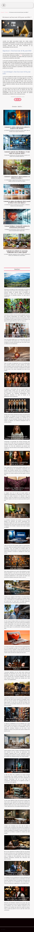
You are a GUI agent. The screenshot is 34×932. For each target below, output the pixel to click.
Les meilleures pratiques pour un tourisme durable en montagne (17, 285)
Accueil (2, 12)
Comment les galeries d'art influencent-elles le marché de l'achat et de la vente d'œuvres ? (17, 202)
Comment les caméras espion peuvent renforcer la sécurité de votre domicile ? (17, 127)
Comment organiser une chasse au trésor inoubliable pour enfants (17, 311)
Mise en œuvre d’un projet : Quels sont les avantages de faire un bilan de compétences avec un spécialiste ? (17, 720)
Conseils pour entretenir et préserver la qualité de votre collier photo (17, 359)
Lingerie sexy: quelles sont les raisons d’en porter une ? (17, 489)
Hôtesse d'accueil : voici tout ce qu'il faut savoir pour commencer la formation (17, 899)
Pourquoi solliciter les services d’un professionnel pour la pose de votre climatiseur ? (17, 618)
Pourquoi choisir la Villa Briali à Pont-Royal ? (17, 593)
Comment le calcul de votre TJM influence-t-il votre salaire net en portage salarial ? (17, 152)
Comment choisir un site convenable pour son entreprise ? (17, 567)
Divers (6, 12)
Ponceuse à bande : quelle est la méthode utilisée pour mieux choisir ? (17, 796)
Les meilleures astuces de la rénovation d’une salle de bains (17, 822)
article (21, 55)
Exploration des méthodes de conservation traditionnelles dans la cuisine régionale (17, 251)
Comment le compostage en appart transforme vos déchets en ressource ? (17, 177)
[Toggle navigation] (4, 5)
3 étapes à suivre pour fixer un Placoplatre (17, 746)
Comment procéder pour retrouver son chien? (17, 694)
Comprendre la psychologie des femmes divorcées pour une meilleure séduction (17, 438)
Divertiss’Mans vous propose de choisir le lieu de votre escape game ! (17, 335)
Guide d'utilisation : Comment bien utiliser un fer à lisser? (17, 463)
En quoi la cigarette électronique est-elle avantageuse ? (17, 770)
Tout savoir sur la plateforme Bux (15, 847)
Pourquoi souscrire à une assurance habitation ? (17, 668)
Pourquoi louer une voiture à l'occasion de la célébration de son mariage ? (17, 874)
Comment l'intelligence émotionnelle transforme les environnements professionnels (17, 226)
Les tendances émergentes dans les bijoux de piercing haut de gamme (17, 410)
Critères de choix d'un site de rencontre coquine (17, 642)
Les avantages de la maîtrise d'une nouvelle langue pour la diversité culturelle (17, 386)
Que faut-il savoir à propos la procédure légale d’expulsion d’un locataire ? (17, 516)
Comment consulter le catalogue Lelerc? (17, 541)
